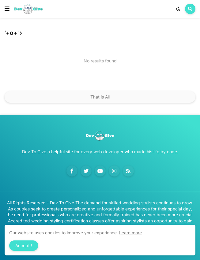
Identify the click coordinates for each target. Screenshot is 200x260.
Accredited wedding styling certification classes (56, 220)
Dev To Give (62, 202)
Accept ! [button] (23, 245)
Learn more (130, 232)
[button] (7, 9)
